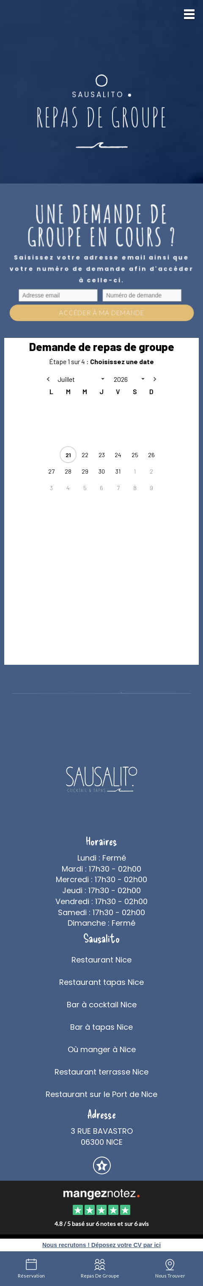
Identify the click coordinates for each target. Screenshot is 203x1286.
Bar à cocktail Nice (102, 1004)
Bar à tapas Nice (101, 1027)
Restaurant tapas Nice (101, 982)
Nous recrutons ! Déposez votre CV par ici (101, 1245)
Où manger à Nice (102, 1049)
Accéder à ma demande (101, 312)
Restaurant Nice (101, 959)
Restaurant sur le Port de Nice (101, 1094)
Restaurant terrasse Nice (101, 1072)
